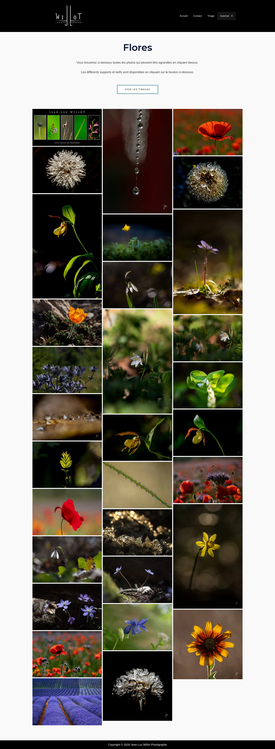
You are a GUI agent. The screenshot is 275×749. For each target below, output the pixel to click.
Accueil (181, 15)
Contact (197, 15)
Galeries (229, 15)
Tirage (211, 15)
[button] (229, 16)
